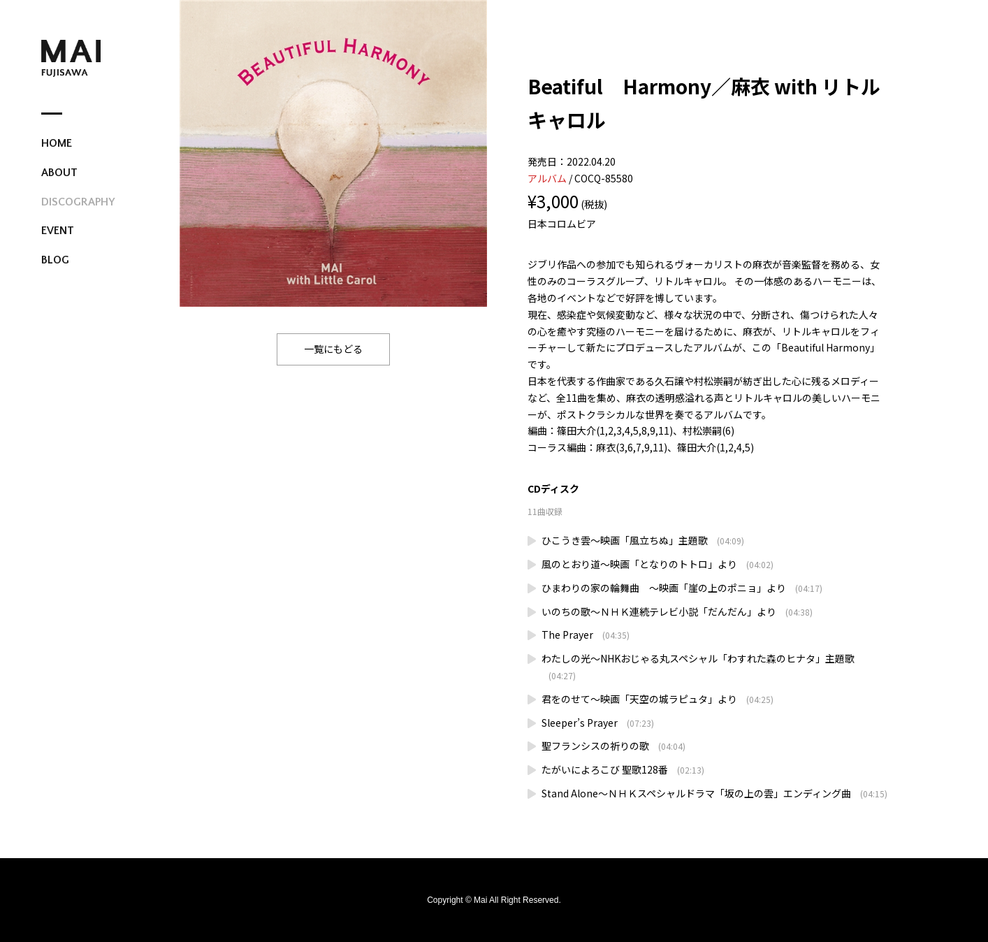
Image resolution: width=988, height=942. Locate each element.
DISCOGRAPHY (78, 202)
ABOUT (59, 172)
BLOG (55, 260)
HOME (56, 143)
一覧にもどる (333, 349)
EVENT (57, 230)
